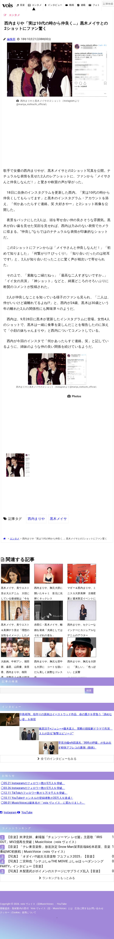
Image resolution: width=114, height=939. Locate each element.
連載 (81, 5)
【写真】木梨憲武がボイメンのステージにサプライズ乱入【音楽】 (54, 871)
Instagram (8, 812)
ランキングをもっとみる (57, 878)
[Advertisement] (57, 139)
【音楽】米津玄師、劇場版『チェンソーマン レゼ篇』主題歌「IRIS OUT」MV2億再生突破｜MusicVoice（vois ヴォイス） (51, 839)
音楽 (21, 5)
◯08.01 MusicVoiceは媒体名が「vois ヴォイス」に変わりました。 (43, 802)
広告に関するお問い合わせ (89, 908)
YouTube (24, 812)
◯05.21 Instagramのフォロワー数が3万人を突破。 (33, 783)
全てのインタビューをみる (57, 758)
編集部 (11, 39)
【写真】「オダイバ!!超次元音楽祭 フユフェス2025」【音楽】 (51, 856)
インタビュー (53, 5)
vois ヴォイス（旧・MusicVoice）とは (52, 908)
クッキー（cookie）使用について (18, 912)
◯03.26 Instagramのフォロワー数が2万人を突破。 (33, 788)
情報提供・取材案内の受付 (14, 908)
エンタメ (35, 5)
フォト (94, 5)
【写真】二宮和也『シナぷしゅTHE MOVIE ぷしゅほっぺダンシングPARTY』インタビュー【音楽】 (52, 863)
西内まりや (36, 519)
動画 (69, 5)
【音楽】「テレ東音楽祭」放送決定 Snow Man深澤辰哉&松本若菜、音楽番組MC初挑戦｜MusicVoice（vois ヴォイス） (55, 849)
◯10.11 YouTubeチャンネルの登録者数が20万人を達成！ (37, 797)
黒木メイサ (58, 519)
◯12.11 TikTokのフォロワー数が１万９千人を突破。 (34, 792)
